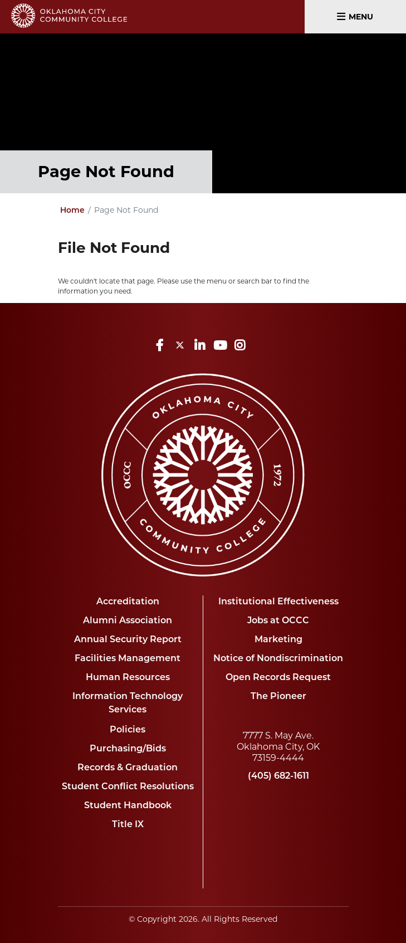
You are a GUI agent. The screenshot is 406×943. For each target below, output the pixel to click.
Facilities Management (127, 658)
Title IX (128, 824)
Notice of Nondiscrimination (278, 658)
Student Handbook (128, 806)
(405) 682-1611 (278, 776)
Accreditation (127, 602)
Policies (127, 730)
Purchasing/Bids (128, 749)
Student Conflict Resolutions (128, 787)
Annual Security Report (128, 640)
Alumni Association (127, 621)
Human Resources (128, 677)
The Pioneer (278, 696)
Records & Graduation (127, 768)
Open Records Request (278, 677)
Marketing (278, 640)
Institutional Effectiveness (278, 602)
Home (72, 211)
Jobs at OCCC (278, 621)
